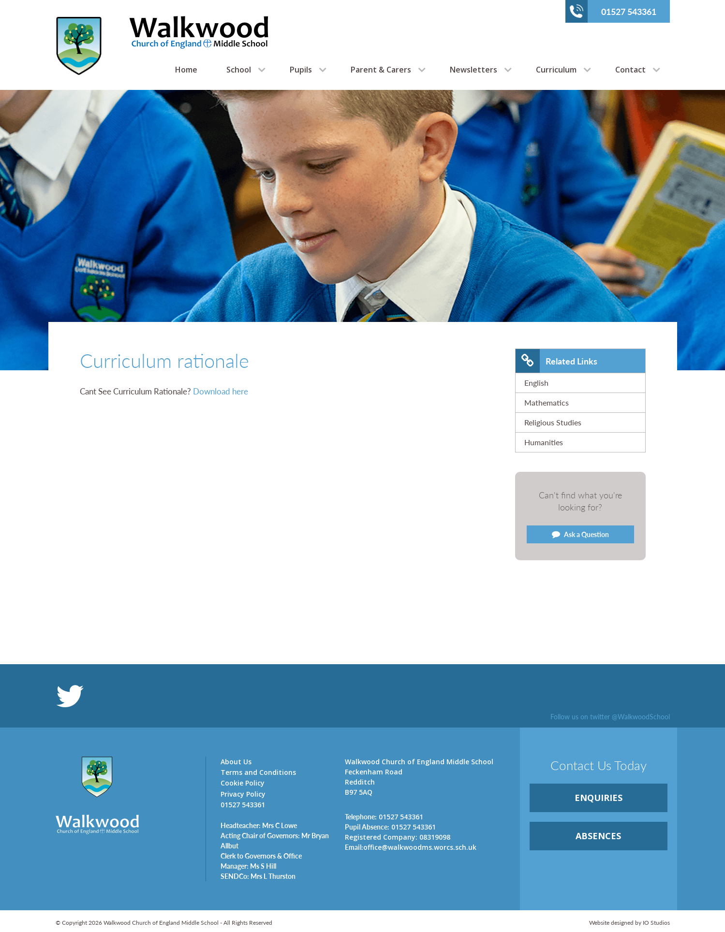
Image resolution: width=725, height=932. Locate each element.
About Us (236, 761)
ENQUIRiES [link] (598, 797)
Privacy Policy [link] (243, 794)
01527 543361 (613, 11)
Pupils (301, 69)
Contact (630, 69)
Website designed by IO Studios (629, 922)
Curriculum (556, 69)
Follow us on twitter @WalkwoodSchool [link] (610, 716)
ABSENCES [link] (598, 836)
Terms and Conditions (258, 772)
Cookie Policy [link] (243, 782)
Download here (220, 391)
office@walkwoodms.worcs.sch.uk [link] (410, 847)
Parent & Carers (381, 69)
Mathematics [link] (546, 402)
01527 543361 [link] (384, 816)
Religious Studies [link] (552, 422)
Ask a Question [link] (580, 534)
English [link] (536, 382)
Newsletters (473, 69)
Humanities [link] (543, 442)
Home (186, 69)
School (238, 69)
